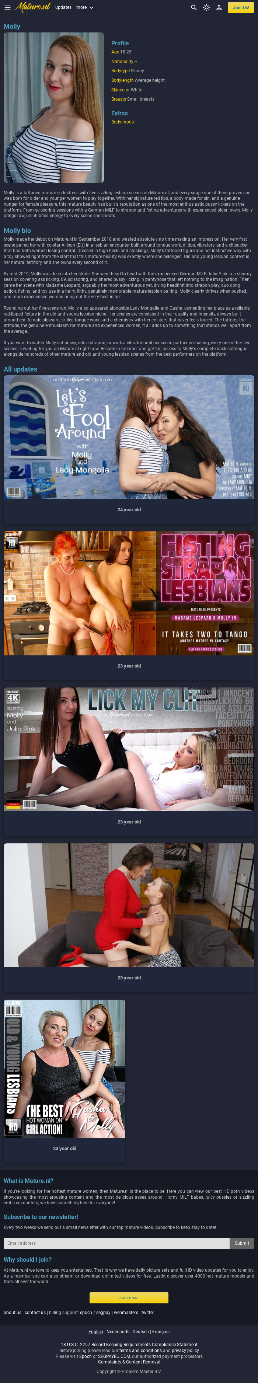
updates (63, 7)
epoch (86, 1312)
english (95, 1331)
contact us (35, 1312)
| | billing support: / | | (79, 1312)
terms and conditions (140, 1350)
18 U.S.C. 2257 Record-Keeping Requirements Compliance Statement (129, 1344)
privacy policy (185, 1350)
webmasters (126, 1312)
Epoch (85, 1356)
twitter (148, 1312)
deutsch (141, 1331)
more (85, 7)
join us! (241, 7)
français (161, 1331)
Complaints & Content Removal (129, 1362)
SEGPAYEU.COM (114, 1356)
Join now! (129, 1297)
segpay (103, 1312)
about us (12, 1312)
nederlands (118, 1331)
